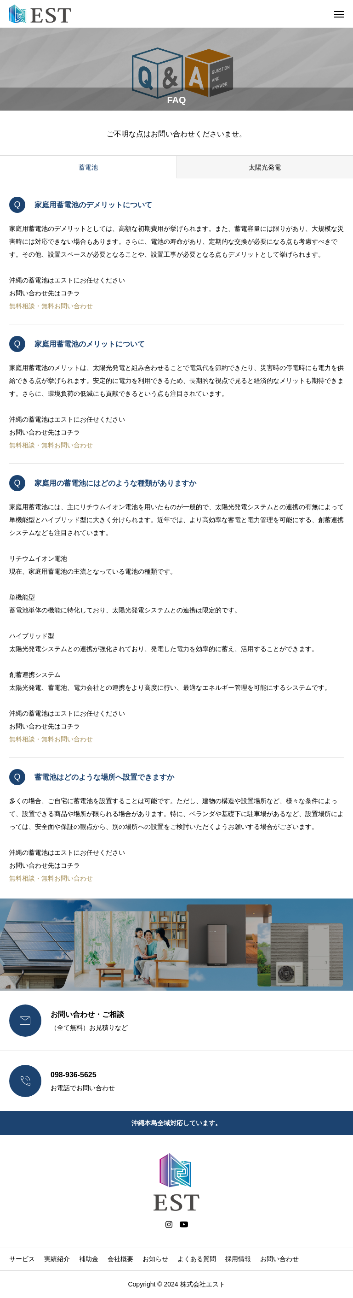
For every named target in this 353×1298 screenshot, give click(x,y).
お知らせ (155, 1259)
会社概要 (120, 1259)
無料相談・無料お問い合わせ (51, 306)
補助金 (88, 1259)
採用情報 (238, 1259)
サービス (22, 1259)
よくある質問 (196, 1259)
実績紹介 (57, 1259)
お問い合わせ (279, 1259)
